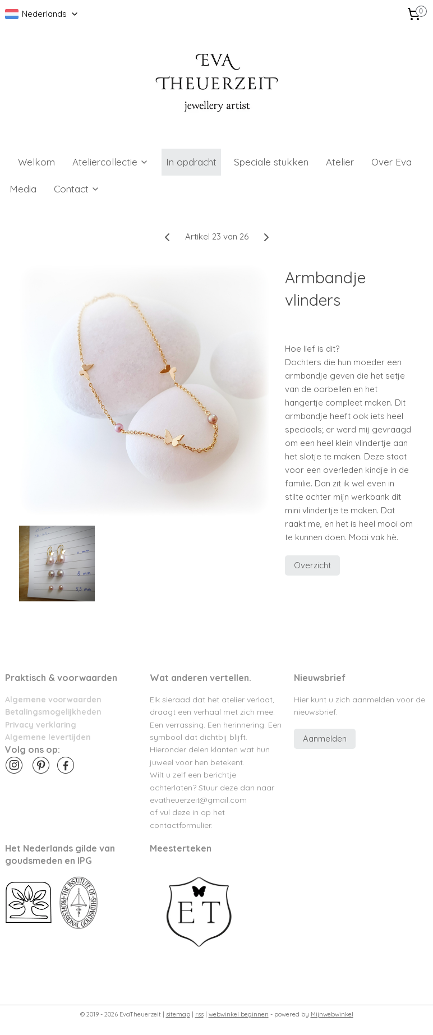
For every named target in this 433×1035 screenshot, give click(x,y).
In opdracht (191, 162)
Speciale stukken (271, 162)
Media (23, 189)
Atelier (340, 162)
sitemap (178, 1014)
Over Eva (391, 162)
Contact (77, 189)
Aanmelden (325, 738)
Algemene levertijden (48, 737)
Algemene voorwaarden (53, 699)
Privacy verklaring (40, 724)
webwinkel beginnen (239, 1014)
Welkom (36, 162)
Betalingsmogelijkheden (53, 711)
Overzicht (312, 565)
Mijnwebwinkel (332, 1014)
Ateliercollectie (110, 162)
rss (199, 1014)
